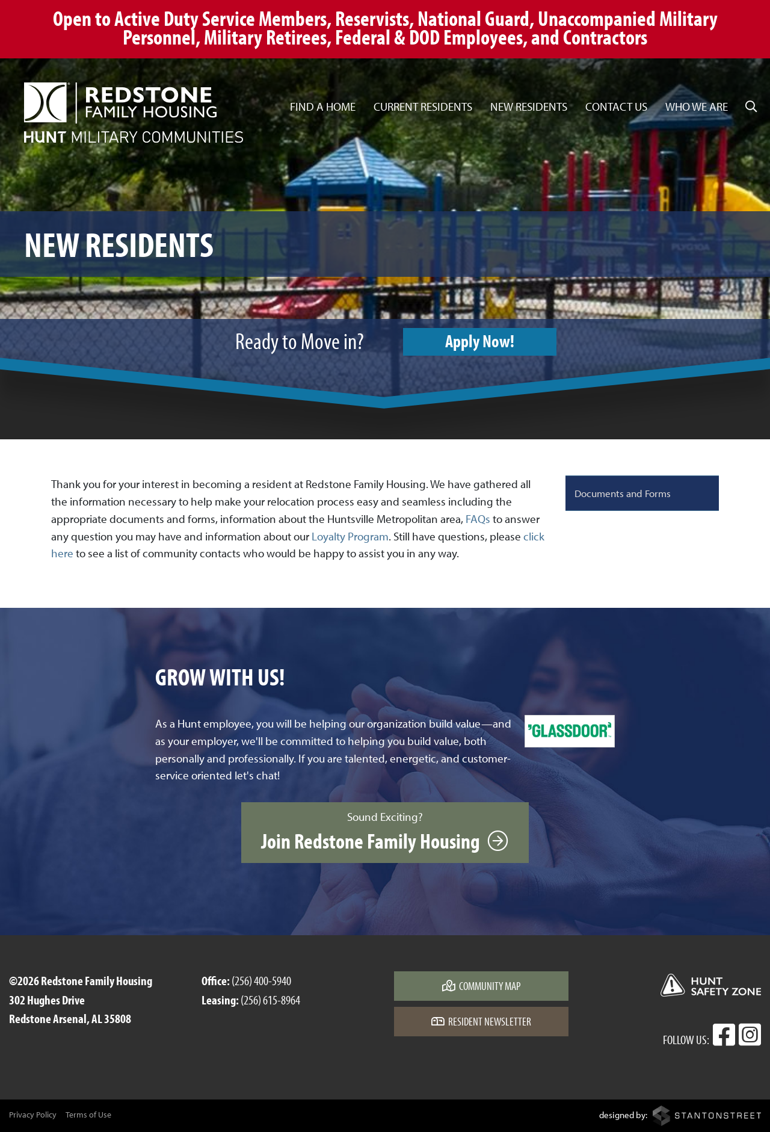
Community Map (481, 986)
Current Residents (423, 106)
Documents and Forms (622, 493)
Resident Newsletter (481, 1021)
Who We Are (696, 106)
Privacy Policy (33, 1114)
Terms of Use (88, 1114)
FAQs (478, 519)
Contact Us (616, 106)
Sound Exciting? (384, 831)
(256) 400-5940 (261, 980)
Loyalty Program (350, 536)
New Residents (528, 106)
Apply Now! (479, 340)
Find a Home (323, 106)
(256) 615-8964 (270, 999)
